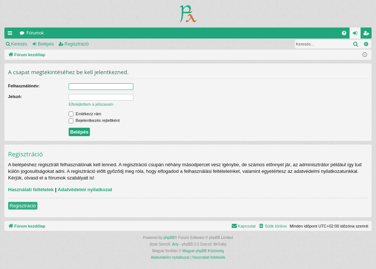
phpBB (168, 238)
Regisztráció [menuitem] (368, 34)
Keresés (19, 44)
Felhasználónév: (24, 86)
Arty (175, 244)
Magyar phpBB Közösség (203, 251)
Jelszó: (15, 96)
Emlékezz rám (85, 114)
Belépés (46, 44)
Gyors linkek (11, 34)
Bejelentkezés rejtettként (94, 120)
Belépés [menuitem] (357, 34)
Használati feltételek (31, 189)
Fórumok (35, 33)
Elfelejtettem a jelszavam (91, 104)
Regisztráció (77, 44)
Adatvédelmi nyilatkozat (85, 189)
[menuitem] (344, 33)
